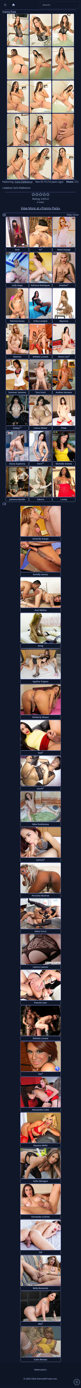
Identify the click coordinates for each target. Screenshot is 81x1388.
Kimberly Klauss (40, 717)
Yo (40, 249)
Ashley (17, 427)
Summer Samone (17, 392)
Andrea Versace (64, 392)
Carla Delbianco (24, 181)
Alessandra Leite (40, 1109)
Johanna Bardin (17, 499)
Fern (40, 463)
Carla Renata (40, 1359)
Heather (64, 285)
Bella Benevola (40, 1288)
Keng (40, 645)
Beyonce (64, 321)
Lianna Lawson (40, 967)
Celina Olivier (40, 428)
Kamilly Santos (40, 574)
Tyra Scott (40, 392)
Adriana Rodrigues (40, 285)
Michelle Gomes (64, 463)
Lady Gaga (17, 285)
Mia (40, 1323)
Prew (63, 428)
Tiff (40, 1252)
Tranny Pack (9, 11)
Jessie (40, 788)
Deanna (17, 356)
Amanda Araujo (41, 538)
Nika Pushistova (40, 824)
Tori (40, 1073)
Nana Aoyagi (63, 249)
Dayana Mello (40, 1145)
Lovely (64, 499)
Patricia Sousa (17, 321)
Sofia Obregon (40, 1181)
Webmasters (40, 1369)
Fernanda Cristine (40, 1216)
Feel (40, 752)
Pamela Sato (40, 1002)
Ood (17, 249)
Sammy (40, 859)
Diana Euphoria (17, 463)
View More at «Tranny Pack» (40, 208)
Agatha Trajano (40, 681)
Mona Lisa (63, 356)
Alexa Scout (40, 931)
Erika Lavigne (40, 321)
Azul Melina (40, 610)
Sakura (40, 499)
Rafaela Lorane (40, 356)
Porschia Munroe (40, 895)
